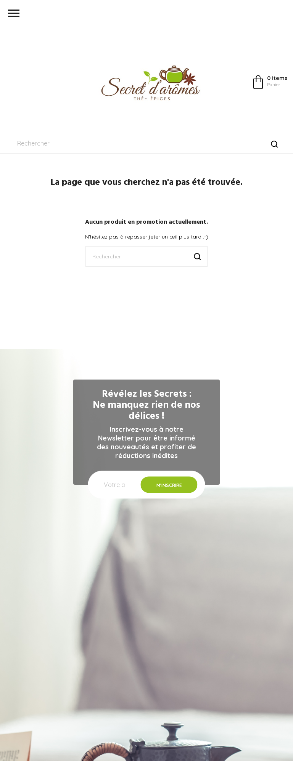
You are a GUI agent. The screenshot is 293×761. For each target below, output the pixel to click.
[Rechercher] (146, 143)
